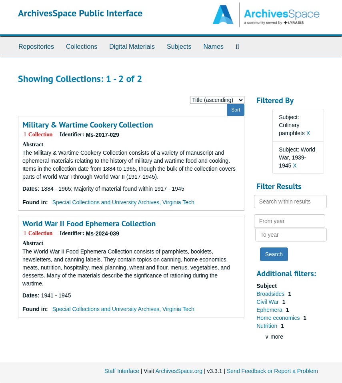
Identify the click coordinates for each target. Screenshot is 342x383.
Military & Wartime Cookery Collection (87, 125)
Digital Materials (132, 46)
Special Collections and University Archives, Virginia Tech (123, 202)
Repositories (36, 46)
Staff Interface (121, 371)
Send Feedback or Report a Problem (272, 371)
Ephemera (270, 310)
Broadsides (271, 294)
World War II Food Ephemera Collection (89, 223)
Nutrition (267, 326)
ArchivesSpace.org (178, 371)
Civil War (268, 302)
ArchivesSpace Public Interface (80, 13)
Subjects (179, 46)
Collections (81, 46)
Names (213, 46)
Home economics (278, 318)
